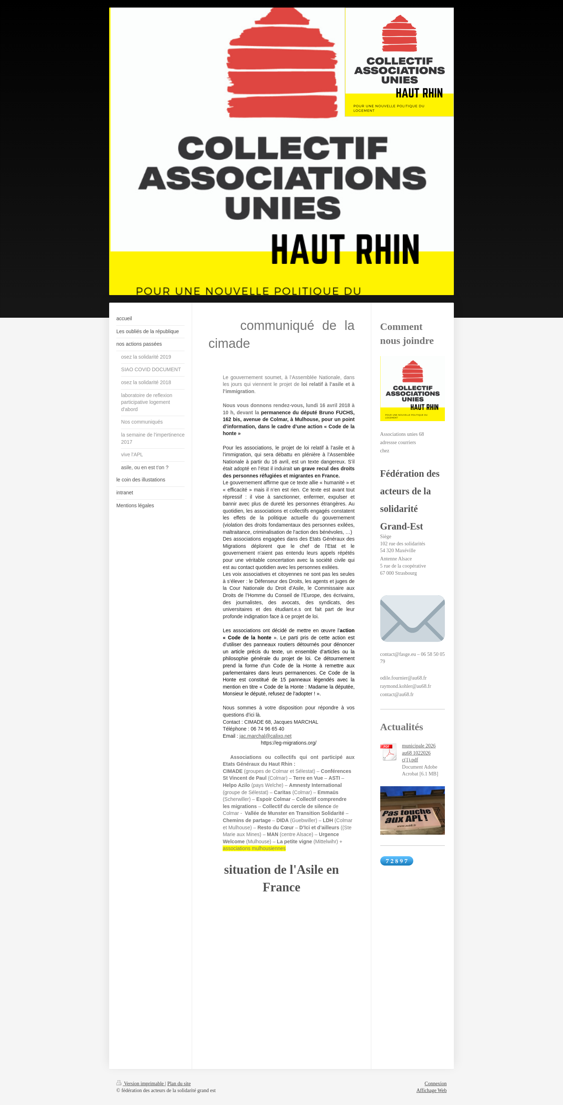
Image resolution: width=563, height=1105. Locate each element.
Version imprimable (140, 1083)
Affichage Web (432, 1090)
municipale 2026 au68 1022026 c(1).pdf (419, 753)
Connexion (436, 1083)
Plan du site (179, 1083)
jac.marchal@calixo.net (265, 736)
